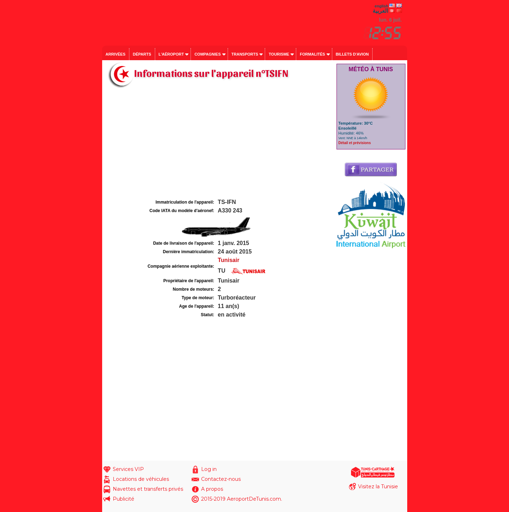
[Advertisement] (218, 144)
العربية (380, 11)
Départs (142, 54)
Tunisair (228, 260)
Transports (245, 54)
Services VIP (128, 469)
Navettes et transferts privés (148, 489)
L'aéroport (171, 54)
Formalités (312, 54)
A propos (212, 489)
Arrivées (115, 54)
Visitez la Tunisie (378, 486)
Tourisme (279, 54)
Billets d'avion (352, 54)
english (381, 6)
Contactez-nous (221, 479)
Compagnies (207, 54)
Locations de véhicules (141, 479)
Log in (209, 469)
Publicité (123, 499)
